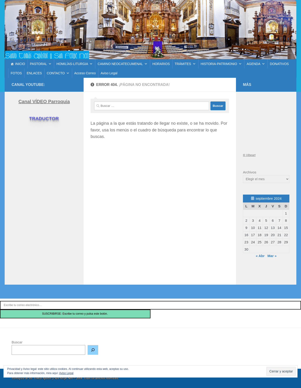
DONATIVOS (279, 64)
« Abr (260, 256)
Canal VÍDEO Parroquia (44, 101)
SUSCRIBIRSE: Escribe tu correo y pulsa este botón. (75, 313)
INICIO (20, 64)
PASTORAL (41, 63)
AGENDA (256, 63)
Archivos (249, 172)
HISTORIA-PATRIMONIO (221, 63)
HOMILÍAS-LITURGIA (74, 63)
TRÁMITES (185, 63)
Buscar (17, 342)
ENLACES (34, 73)
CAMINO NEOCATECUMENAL (122, 63)
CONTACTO (58, 73)
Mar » (272, 256)
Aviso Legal (109, 73)
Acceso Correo (85, 73)
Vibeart (249, 155)
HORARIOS (161, 64)
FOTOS (16, 73)
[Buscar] (93, 350)
